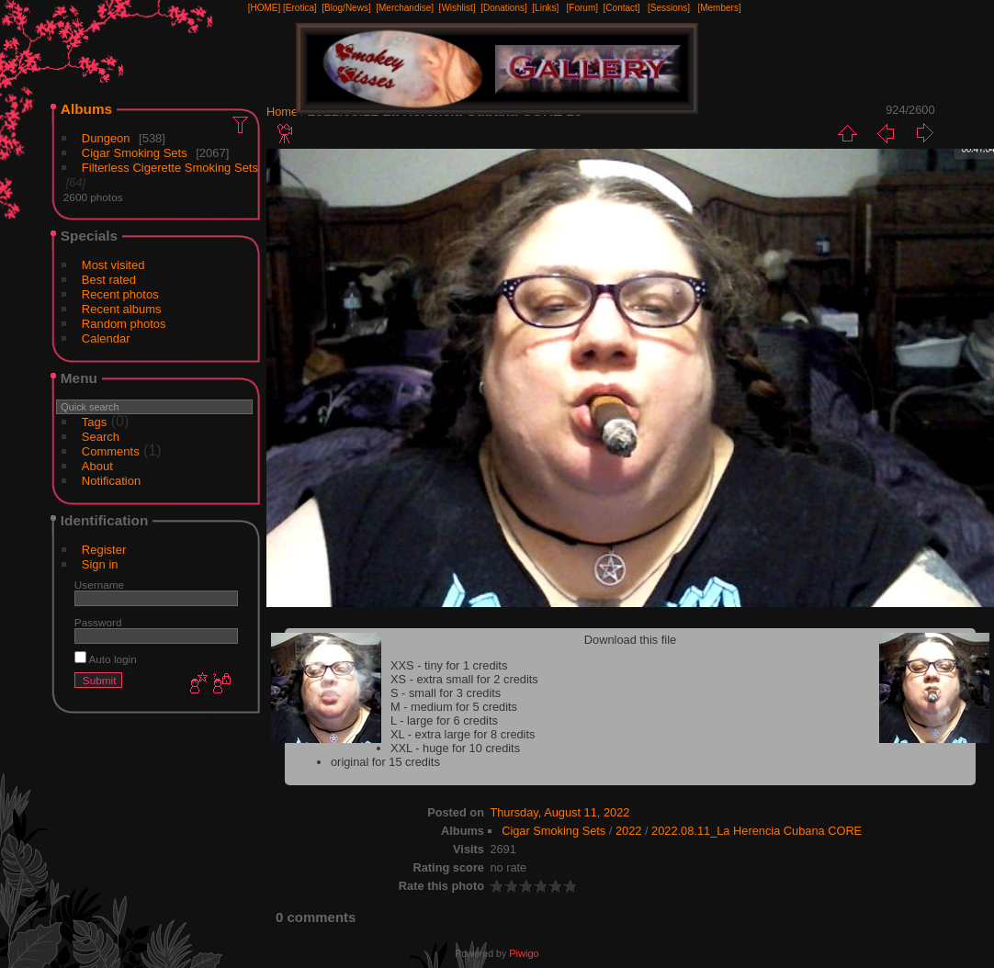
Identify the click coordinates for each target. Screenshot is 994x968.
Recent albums (122, 309)
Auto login (105, 659)
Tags (94, 422)
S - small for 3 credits (445, 693)
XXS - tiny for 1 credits (448, 665)
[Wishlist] (457, 8)
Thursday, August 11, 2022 (559, 812)
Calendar (106, 338)
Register (104, 550)
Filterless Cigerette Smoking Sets (170, 167)
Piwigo (523, 953)
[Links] (545, 8)
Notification (111, 481)
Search (100, 437)
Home (282, 111)
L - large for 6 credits (444, 720)
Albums (86, 109)
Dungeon (106, 138)
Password (98, 622)
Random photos (124, 324)
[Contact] (622, 8)
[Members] (718, 8)
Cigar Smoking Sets (134, 153)
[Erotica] (300, 8)
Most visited (113, 265)
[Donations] (503, 8)
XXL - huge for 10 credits (455, 748)
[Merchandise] (405, 8)
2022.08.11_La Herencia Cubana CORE (756, 831)
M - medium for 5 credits (453, 707)
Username (99, 585)
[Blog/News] (346, 8)
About (97, 466)
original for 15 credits (385, 762)
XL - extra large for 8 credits (462, 734)
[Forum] (582, 8)
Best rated (109, 280)
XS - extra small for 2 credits (464, 679)
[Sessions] (669, 8)
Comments (111, 451)
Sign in (100, 564)
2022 (628, 831)
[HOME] (264, 8)
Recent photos (120, 294)
